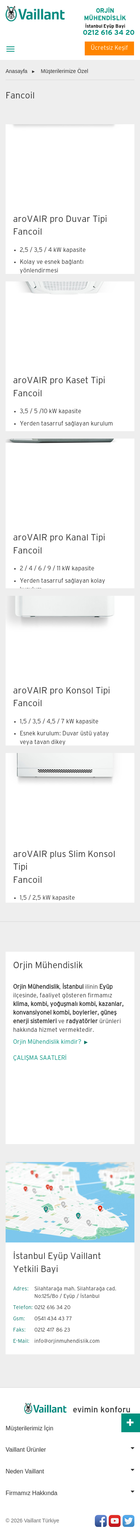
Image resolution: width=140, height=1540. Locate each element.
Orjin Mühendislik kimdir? (47, 1042)
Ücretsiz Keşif (109, 48)
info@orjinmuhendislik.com (67, 1341)
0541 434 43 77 (53, 1318)
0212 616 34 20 (108, 33)
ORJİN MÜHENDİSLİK (105, 18)
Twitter (128, 1521)
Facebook (101, 1521)
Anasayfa (16, 71)
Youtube (115, 1521)
